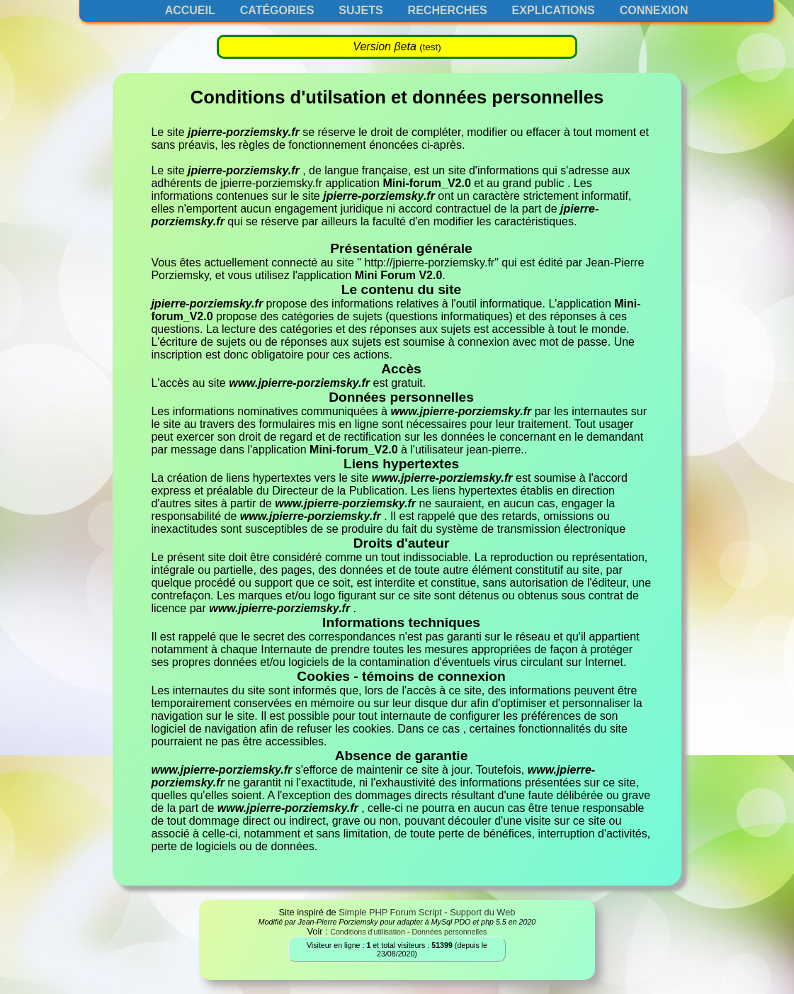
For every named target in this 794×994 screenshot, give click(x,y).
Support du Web (482, 912)
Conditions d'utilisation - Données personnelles (408, 931)
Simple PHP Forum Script (390, 912)
